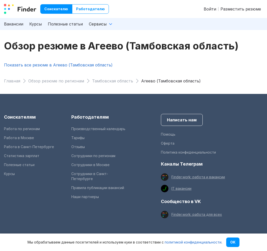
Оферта (167, 143)
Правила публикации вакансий (97, 188)
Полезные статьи (65, 23)
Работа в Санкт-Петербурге (29, 147)
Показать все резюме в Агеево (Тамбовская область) (58, 64)
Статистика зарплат (21, 156)
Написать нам (182, 119)
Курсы (35, 23)
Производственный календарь (98, 129)
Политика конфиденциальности (188, 152)
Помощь (168, 134)
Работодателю (90, 9)
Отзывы (78, 147)
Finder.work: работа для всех (196, 214)
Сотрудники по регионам (93, 156)
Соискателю (56, 9)
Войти (210, 8)
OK (232, 242)
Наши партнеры (85, 197)
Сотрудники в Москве (90, 165)
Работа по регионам (22, 129)
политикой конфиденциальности (193, 242)
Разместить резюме (240, 8)
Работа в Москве (19, 138)
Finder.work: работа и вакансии (198, 177)
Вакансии (13, 23)
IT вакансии (181, 188)
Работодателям (90, 117)
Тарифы (78, 138)
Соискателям (20, 117)
